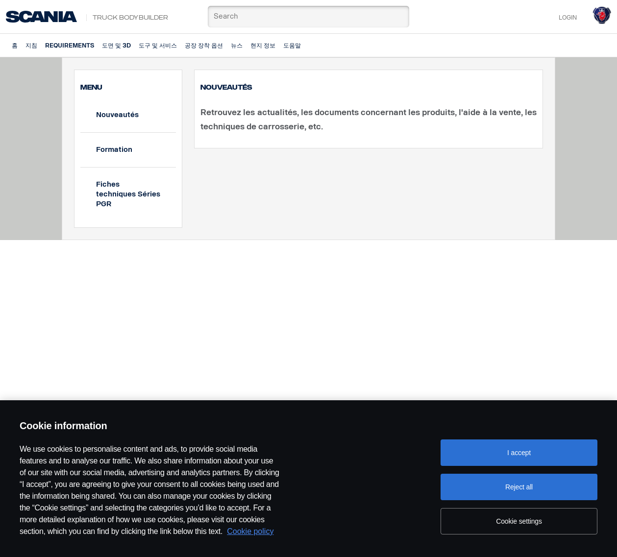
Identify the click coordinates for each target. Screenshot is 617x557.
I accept (519, 453)
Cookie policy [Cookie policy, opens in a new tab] (250, 531)
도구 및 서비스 (158, 45)
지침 (31, 45)
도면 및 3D (116, 45)
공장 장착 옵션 (204, 45)
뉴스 (237, 45)
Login (568, 17)
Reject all (519, 487)
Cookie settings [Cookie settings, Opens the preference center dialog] (519, 521)
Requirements (69, 45)
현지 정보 (262, 45)
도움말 (292, 45)
